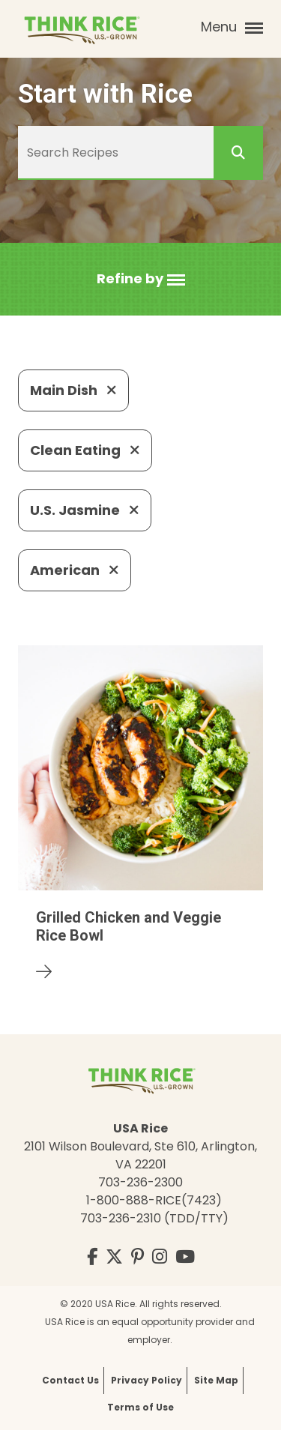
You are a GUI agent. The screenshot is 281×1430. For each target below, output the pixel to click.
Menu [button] (232, 27)
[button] (141, 279)
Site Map (216, 1380)
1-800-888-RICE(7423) (154, 1200)
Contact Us (70, 1380)
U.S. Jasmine (84, 510)
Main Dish (73, 390)
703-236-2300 (140, 1182)
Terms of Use (140, 1407)
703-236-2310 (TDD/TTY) (154, 1218)
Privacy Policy (146, 1380)
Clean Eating (85, 450)
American (74, 570)
